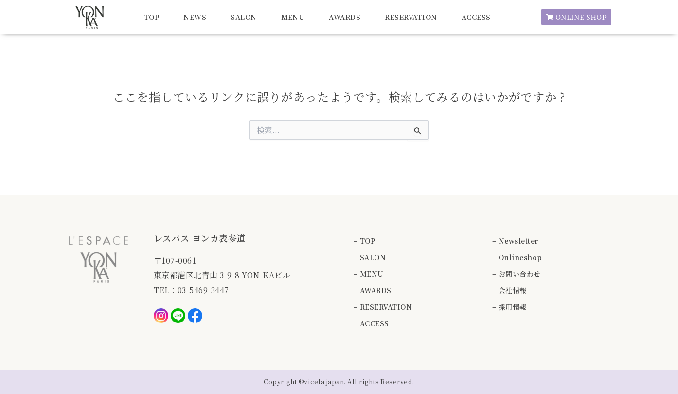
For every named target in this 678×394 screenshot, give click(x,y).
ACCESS (476, 17)
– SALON (370, 257)
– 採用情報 (509, 307)
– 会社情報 (509, 290)
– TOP (364, 241)
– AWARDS (373, 290)
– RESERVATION (383, 307)
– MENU (369, 274)
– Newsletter (515, 241)
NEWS (194, 17)
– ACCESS (371, 323)
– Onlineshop (517, 257)
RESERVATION (411, 17)
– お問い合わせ (516, 274)
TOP (151, 17)
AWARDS (344, 17)
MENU (293, 17)
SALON (243, 17)
